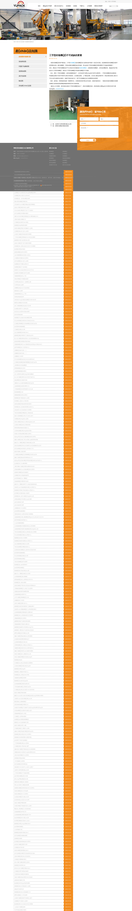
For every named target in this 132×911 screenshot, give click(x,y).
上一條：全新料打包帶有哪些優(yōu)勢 (60, 124)
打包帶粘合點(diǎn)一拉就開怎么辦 (22, 282)
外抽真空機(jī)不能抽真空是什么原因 (22, 805)
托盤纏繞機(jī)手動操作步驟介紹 (21, 624)
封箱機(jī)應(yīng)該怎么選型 (21, 418)
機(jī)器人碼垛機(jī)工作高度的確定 (22, 808)
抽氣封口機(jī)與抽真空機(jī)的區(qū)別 (23, 731)
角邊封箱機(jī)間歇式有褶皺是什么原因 (23, 228)
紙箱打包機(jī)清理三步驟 (20, 725)
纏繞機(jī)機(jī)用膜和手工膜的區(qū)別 (23, 335)
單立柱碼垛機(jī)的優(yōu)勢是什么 (22, 535)
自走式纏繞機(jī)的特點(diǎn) (21, 332)
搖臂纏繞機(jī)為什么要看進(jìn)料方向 (23, 579)
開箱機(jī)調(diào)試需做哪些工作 (22, 892)
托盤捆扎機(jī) (52, 156)
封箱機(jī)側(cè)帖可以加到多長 (22, 195)
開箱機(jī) (65, 151)
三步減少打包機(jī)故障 (19, 907)
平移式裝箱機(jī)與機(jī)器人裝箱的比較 (23, 413)
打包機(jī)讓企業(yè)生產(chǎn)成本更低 (24, 689)
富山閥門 (29, 177)
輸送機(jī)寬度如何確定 (19, 249)
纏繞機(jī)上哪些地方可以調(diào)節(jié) (24, 630)
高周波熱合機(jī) (65, 177)
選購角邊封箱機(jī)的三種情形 (21, 782)
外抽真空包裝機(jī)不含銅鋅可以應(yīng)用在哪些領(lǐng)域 (28, 707)
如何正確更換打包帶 (19, 502)
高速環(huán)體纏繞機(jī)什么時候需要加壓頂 (25, 609)
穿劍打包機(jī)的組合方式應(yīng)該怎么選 (24, 421)
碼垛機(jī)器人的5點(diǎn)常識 (21, 674)
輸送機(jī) (65, 162)
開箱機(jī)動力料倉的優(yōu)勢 (21, 570)
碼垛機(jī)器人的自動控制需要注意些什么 (24, 407)
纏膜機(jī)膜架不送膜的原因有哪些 (22, 621)
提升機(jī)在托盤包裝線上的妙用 (21, 493)
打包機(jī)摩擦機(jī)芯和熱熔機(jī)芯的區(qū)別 (25, 323)
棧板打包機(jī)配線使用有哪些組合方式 (23, 457)
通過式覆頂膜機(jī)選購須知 (20, 201)
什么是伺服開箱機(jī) (19, 523)
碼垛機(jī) (51, 158)
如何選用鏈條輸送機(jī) (19, 558)
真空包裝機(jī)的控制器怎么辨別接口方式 (24, 448)
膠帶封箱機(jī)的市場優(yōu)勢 (21, 633)
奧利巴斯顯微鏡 (28, 180)
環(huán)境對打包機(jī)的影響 (21, 785)
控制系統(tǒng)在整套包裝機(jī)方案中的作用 (25, 299)
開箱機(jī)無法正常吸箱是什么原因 (22, 886)
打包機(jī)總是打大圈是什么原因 (21, 728)
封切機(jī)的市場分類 (19, 847)
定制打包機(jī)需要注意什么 (20, 603)
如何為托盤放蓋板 (18, 314)
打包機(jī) (65, 153)
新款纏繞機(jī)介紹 (18, 392)
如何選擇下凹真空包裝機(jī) (20, 740)
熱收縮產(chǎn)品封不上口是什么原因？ (24, 767)
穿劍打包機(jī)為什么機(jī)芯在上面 (22, 654)
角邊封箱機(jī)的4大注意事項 (21, 794)
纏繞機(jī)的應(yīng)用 (19, 669)
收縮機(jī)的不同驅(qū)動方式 (21, 264)
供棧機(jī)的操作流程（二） (20, 350)
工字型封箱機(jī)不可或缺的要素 (21, 773)
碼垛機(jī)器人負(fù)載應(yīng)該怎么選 (24, 496)
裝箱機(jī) (65, 156)
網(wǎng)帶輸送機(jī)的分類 (21, 779)
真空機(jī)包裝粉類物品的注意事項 (22, 841)
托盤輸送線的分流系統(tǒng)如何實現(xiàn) (24, 752)
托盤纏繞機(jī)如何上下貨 (20, 276)
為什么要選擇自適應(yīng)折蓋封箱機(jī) (24, 374)
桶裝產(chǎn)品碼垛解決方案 (21, 722)
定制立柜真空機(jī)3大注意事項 (21, 755)
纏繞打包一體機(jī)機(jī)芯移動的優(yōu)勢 (24, 442)
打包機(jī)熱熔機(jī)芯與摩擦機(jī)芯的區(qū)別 (25, 454)
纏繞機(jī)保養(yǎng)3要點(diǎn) (22, 823)
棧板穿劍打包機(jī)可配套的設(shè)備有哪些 (24, 749)
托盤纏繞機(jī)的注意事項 (20, 618)
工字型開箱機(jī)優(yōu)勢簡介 (21, 743)
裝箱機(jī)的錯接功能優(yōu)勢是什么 (23, 541)
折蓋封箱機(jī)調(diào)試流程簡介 (22, 856)
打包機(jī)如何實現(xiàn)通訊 (21, 222)
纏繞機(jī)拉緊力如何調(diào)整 (22, 240)
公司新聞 (89, 6)
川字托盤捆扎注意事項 (19, 761)
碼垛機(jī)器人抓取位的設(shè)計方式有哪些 (24, 246)
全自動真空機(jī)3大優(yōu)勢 (21, 797)
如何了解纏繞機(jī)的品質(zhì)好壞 (22, 305)
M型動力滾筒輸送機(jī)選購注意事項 (22, 433)
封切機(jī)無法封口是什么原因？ (21, 231)
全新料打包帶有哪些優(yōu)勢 (21, 770)
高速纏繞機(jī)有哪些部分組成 (21, 481)
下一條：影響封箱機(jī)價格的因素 (59, 126)
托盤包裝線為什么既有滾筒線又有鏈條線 (23, 514)
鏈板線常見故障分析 (19, 889)
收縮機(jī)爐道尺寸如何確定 (20, 267)
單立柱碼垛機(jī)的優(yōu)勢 (21, 555)
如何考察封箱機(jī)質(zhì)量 (21, 776)
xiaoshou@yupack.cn (22, 156)
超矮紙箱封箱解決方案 (19, 880)
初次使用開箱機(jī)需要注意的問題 (22, 174)
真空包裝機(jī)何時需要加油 (20, 764)
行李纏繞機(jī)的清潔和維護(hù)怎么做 (23, 389)
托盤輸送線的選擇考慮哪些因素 (21, 591)
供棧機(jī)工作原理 (18, 356)
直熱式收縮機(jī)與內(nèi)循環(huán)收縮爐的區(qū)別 (27, 445)
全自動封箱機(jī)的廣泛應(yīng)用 (22, 666)
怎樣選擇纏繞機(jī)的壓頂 (20, 371)
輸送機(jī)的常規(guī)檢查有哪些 (22, 883)
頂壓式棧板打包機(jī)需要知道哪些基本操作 (24, 466)
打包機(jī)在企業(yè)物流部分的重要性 (23, 663)
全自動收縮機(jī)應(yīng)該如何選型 (23, 430)
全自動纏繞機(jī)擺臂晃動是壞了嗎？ (22, 814)
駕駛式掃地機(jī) (57, 177)
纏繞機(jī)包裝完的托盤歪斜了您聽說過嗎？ (24, 606)
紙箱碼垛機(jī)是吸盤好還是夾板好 (22, 341)
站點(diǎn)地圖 (17, 177)
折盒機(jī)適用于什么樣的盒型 (21, 308)
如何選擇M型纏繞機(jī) (19, 326)
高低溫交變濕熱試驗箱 (19, 180)
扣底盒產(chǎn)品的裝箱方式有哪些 (23, 410)
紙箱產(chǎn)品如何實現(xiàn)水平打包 (24, 270)
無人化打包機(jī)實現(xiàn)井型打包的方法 (24, 377)
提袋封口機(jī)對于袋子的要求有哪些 (22, 243)
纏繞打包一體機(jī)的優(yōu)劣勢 (22, 573)
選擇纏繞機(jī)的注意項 (19, 368)
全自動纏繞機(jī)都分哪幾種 (20, 576)
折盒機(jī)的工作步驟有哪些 (20, 463)
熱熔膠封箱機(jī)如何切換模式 (21, 472)
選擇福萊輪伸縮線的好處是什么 (21, 427)
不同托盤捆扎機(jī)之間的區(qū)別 (22, 686)
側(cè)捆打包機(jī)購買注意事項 (22, 862)
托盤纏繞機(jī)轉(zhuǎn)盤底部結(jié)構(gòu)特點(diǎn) (28, 344)
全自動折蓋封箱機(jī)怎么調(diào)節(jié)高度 (25, 549)
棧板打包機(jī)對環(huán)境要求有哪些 (23, 651)
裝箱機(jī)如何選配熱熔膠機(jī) (21, 719)
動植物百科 (44, 177)
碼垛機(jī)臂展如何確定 (19, 758)
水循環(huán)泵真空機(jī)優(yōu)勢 (23, 698)
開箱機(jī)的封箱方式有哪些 (20, 538)
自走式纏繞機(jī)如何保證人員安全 (22, 255)
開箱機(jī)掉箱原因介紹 (19, 865)
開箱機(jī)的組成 (18, 660)
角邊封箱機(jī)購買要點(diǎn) (21, 850)
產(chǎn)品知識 (20, 41)
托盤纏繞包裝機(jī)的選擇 (20, 677)
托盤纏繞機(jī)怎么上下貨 (20, 293)
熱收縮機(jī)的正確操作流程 (20, 380)
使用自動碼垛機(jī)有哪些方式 (21, 704)
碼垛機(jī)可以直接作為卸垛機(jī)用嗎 (23, 317)
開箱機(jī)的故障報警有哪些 (20, 225)
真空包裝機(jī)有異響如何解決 (21, 213)
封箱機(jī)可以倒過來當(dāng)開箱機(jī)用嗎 (25, 192)
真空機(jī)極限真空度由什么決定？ (22, 820)
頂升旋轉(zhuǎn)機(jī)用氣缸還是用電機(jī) (24, 204)
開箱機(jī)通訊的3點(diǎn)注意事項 (22, 734)
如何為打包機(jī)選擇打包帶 (20, 844)
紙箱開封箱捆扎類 (29, 41)
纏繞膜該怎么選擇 (18, 290)
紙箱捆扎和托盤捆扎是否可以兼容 (22, 273)
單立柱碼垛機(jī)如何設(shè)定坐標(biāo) (24, 359)
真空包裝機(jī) (52, 162)
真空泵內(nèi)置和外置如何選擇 (21, 311)
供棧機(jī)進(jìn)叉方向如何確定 (22, 288)
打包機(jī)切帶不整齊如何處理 (21, 871)
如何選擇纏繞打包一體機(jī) (20, 478)
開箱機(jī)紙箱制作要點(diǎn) (21, 832)
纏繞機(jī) (51, 151)
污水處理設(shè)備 (36, 177)
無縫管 (71, 177)
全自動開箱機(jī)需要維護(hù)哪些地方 (23, 612)
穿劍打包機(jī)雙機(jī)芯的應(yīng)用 (23, 657)
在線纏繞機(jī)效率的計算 (20, 811)
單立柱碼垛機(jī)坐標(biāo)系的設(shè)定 (24, 320)
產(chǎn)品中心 (58, 6)
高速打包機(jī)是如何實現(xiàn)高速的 (23, 877)
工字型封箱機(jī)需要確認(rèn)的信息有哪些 (24, 237)
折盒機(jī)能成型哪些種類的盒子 (21, 639)
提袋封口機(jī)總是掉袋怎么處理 (21, 207)
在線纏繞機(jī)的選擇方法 (20, 594)
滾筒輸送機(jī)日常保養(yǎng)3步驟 (22, 499)
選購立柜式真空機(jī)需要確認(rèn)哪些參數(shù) (26, 216)
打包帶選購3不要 (18, 829)
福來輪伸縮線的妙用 (19, 296)
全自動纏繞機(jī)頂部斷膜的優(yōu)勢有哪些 (24, 526)
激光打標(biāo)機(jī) (37, 180)
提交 (92, 140)
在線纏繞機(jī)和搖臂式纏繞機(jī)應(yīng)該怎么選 (26, 529)
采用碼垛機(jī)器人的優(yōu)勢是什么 (23, 645)
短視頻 (75, 6)
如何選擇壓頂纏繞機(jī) (19, 511)
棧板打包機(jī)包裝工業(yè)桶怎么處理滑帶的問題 (26, 439)
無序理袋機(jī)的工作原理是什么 (21, 347)
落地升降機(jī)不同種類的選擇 (21, 279)
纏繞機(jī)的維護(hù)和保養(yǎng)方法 (23, 627)
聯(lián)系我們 (98, 6)
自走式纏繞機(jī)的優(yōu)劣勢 (21, 544)
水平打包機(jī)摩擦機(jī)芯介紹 (21, 597)
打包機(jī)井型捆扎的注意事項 (21, 258)
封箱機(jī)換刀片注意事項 (20, 508)
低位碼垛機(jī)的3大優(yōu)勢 (21, 817)
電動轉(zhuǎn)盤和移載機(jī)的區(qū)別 (24, 383)
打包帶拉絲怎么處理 (19, 285)
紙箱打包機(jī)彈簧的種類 (20, 692)
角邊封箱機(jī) (83, 68)
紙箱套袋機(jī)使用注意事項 (20, 252)
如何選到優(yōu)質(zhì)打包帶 (21, 799)
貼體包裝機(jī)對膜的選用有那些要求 (22, 404)
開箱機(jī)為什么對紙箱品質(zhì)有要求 (23, 615)
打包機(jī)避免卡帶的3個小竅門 (21, 746)
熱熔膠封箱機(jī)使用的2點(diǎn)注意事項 (24, 788)
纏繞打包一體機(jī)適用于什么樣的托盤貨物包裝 (25, 484)
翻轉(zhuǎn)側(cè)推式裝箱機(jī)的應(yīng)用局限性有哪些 (28, 695)
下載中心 (82, 6)
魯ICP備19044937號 (47, 185)
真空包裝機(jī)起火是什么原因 (21, 261)
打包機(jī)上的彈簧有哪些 (20, 716)
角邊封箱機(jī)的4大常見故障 (21, 791)
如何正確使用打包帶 (19, 505)
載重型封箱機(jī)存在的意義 (20, 302)
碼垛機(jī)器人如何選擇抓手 (20, 564)
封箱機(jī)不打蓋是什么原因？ (21, 901)
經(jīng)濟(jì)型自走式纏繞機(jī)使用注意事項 (25, 436)
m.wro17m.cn (60, 89)
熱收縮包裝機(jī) (66, 158)
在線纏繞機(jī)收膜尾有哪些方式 (21, 386)
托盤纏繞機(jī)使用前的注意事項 (21, 171)
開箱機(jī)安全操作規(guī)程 (21, 680)
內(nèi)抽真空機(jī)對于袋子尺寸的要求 (23, 210)
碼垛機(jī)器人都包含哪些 (20, 582)
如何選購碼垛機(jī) (18, 826)
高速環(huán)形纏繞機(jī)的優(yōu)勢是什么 (25, 487)
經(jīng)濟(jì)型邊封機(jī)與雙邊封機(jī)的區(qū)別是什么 (28, 460)
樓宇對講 (50, 177)
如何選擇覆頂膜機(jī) (19, 567)
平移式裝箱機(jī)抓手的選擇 (20, 561)
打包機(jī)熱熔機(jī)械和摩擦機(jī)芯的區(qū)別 (25, 362)
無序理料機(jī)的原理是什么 (20, 520)
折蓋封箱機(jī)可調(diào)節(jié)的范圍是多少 (25, 585)
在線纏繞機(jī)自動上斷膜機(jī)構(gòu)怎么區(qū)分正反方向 (29, 517)
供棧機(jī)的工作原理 (19, 600)
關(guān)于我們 (47, 6)
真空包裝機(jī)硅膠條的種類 (20, 835)
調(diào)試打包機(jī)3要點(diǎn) (22, 868)
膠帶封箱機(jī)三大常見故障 (20, 895)
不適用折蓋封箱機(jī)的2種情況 (21, 874)
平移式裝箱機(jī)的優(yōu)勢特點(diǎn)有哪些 (25, 532)
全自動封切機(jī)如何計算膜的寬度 (22, 424)
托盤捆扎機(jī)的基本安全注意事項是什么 (24, 648)
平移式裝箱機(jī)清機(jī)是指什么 (22, 546)
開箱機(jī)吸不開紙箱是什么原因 (21, 398)
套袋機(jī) (65, 160)
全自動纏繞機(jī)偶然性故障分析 (21, 683)
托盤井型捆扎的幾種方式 (20, 219)
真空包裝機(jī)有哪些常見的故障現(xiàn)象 (24, 853)
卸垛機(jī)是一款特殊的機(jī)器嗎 (22, 198)
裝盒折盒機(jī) (52, 160)
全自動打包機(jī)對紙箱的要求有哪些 (22, 234)
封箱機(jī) (72, 63)
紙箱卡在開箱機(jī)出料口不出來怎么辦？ (24, 416)
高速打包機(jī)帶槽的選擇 (20, 802)
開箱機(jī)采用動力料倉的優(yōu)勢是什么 (24, 490)
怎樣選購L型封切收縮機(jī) (20, 365)
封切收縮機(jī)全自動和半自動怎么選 (22, 710)
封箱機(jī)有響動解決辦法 (20, 859)
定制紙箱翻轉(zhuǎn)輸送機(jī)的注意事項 (24, 469)
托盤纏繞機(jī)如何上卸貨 (20, 713)
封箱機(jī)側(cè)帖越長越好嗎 (21, 475)
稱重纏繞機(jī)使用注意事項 (20, 395)
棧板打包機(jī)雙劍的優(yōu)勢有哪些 (23, 636)
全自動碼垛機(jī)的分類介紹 (20, 642)
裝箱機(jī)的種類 (18, 838)
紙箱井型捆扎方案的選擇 (20, 451)
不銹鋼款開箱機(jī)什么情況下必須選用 (23, 588)
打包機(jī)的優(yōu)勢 (19, 329)
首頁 (39, 6)
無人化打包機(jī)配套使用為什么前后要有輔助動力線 (26, 338)
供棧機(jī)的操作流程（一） (20, 353)
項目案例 (68, 6)
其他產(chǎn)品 (53, 165)
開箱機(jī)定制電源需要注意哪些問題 (22, 737)
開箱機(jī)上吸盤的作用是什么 (21, 671)
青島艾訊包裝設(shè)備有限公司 (31, 185)
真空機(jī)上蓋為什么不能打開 (21, 401)
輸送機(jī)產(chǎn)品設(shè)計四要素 (23, 904)
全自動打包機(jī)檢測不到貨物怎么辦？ (23, 898)
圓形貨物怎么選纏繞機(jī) (20, 701)
